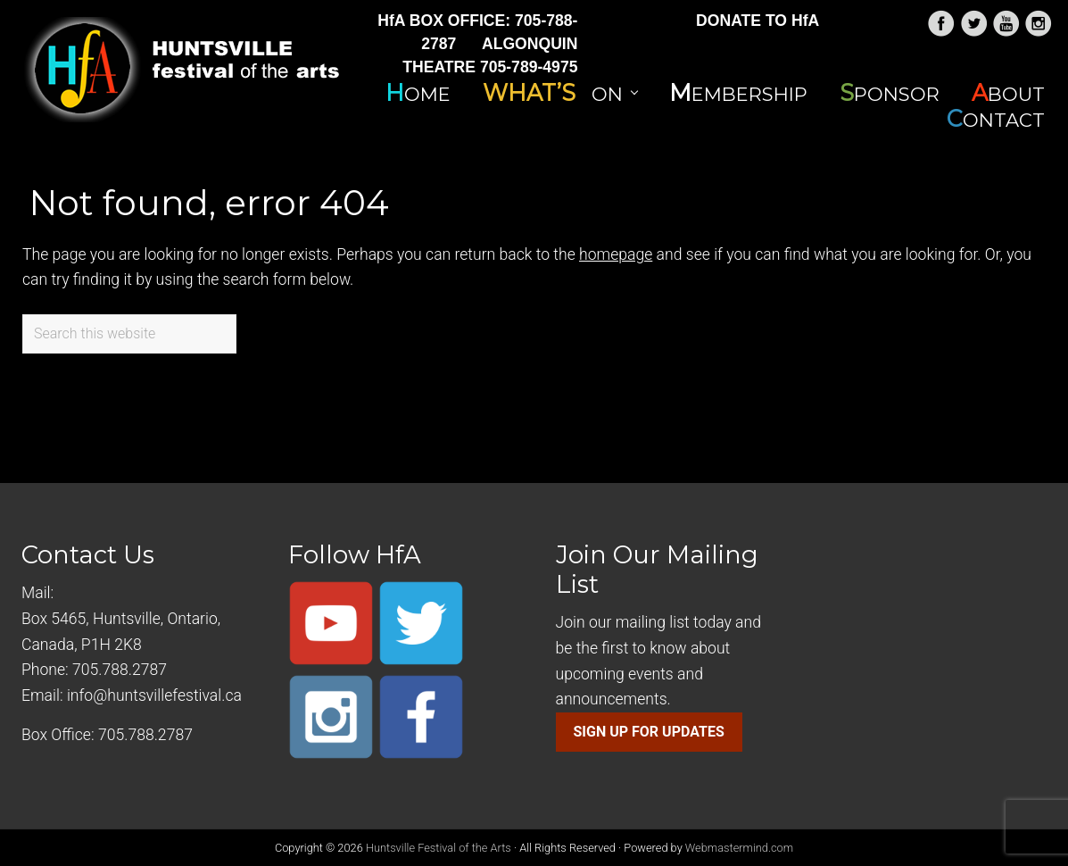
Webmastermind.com (739, 847)
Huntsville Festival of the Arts (438, 847)
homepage (615, 254)
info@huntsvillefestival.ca (154, 695)
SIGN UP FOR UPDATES (649, 731)
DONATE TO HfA (757, 20)
